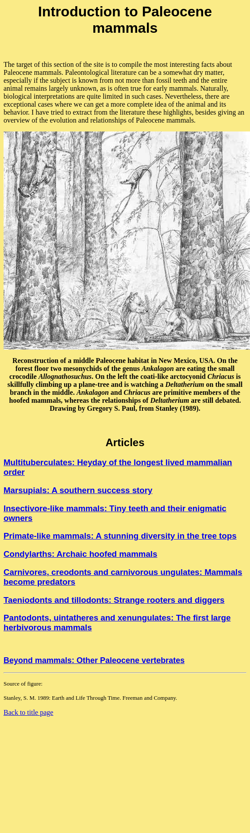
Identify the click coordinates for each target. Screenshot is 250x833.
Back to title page (28, 712)
